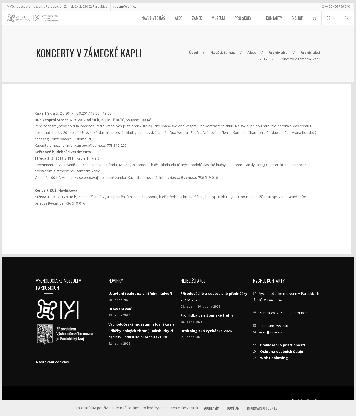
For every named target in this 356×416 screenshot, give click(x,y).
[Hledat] (347, 18)
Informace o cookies (262, 408)
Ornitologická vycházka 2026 (206, 330)
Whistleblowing (273, 357)
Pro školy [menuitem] (243, 18)
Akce (178, 18)
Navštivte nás (153, 18)
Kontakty (274, 18)
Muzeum (218, 18)
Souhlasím (211, 408)
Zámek (197, 18)
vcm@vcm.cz (127, 6)
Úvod (193, 52)
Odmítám (233, 408)
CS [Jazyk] (328, 18)
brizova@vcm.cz (181, 177)
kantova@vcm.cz (89, 145)
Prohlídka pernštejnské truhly (206, 315)
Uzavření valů (120, 309)
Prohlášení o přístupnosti (282, 345)
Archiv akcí (278, 52)
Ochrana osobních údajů (281, 351)
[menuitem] (314, 18)
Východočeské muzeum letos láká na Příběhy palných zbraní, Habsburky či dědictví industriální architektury (141, 330)
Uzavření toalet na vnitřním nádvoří (140, 293)
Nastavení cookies (52, 362)
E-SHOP (297, 18)
